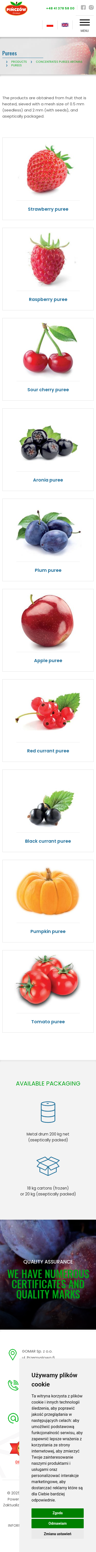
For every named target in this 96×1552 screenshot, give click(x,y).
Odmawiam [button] (58, 1523)
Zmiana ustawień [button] (57, 1534)
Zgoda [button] (57, 1513)
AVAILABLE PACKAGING (48, 1083)
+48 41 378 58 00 (60, 8)
